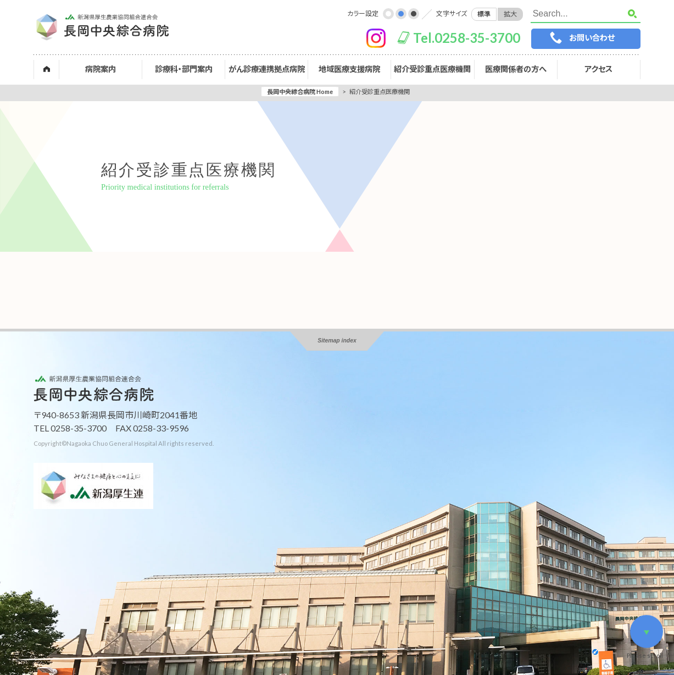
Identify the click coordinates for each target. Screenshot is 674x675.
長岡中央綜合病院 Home (300, 91)
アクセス (598, 69)
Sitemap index (336, 341)
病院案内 (100, 69)
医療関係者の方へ (516, 69)
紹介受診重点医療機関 (432, 69)
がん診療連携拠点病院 (267, 69)
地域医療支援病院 (349, 69)
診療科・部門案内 (184, 69)
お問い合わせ (592, 37)
